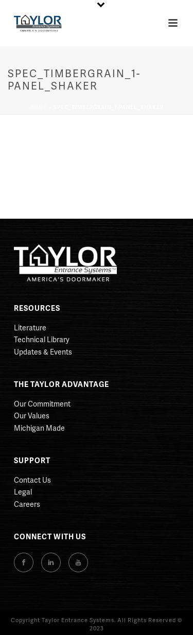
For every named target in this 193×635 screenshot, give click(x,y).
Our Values (31, 415)
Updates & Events (43, 352)
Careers (27, 504)
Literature (30, 327)
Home (38, 107)
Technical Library (41, 339)
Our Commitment (42, 404)
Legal (23, 492)
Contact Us (32, 480)
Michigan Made (39, 428)
